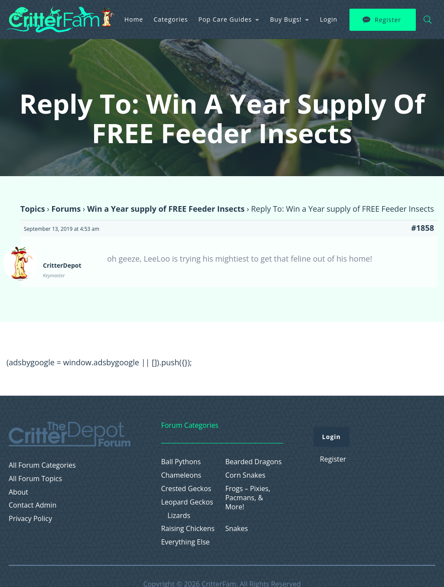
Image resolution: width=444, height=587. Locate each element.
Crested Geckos (186, 488)
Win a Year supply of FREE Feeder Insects (166, 208)
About (18, 492)
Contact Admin (32, 505)
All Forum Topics (35, 478)
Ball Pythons (181, 461)
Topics (32, 208)
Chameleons (181, 475)
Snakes (236, 528)
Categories (170, 19)
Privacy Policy (30, 518)
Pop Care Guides (225, 19)
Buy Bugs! (286, 19)
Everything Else (185, 542)
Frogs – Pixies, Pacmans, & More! (247, 497)
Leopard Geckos (187, 502)
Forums (66, 208)
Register (388, 20)
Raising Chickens (188, 528)
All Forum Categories (42, 465)
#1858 (422, 228)
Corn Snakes (245, 475)
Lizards (178, 515)
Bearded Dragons (253, 461)
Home (134, 19)
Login (328, 19)
